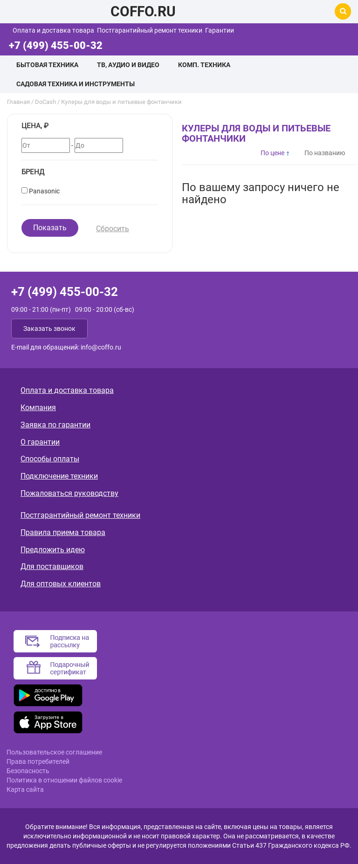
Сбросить (112, 228)
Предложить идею (53, 549)
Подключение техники (59, 476)
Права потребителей (38, 761)
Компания (38, 407)
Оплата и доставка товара (53, 30)
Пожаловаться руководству (69, 493)
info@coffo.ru (101, 347)
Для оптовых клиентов (61, 583)
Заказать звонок (49, 328)
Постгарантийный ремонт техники (149, 30)
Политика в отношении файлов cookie (64, 780)
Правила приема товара (63, 532)
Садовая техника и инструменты (75, 84)
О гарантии (40, 442)
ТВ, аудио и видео (128, 65)
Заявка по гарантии (55, 424)
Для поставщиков (52, 566)
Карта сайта (25, 789)
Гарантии (219, 30)
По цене (272, 153)
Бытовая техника (47, 65)
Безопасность (28, 771)
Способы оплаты (50, 458)
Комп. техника (204, 65)
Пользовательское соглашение (54, 752)
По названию (324, 153)
